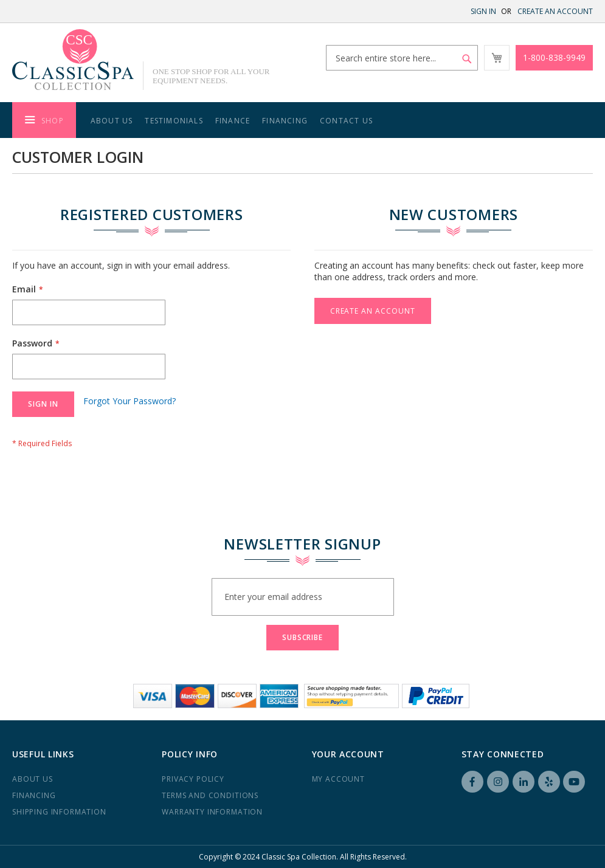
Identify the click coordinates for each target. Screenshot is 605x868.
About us (32, 779)
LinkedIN (523, 782)
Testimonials (173, 120)
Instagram (498, 782)
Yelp (549, 782)
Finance (232, 120)
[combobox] (402, 58)
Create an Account (555, 11)
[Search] (467, 59)
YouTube (574, 782)
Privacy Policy (193, 779)
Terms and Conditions (210, 795)
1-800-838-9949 (554, 57)
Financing (285, 120)
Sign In (483, 11)
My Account (338, 779)
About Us (112, 120)
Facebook (472, 782)
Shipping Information (59, 812)
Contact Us (346, 120)
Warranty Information (212, 812)
